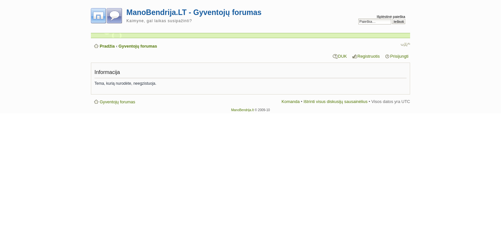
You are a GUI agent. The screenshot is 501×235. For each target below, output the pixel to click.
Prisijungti (399, 56)
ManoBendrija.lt (242, 110)
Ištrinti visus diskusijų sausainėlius (336, 101)
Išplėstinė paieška (391, 17)
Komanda (290, 101)
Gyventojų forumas (138, 46)
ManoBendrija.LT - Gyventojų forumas (194, 12)
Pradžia (107, 46)
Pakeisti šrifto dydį (405, 44)
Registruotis (368, 56)
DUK (342, 56)
